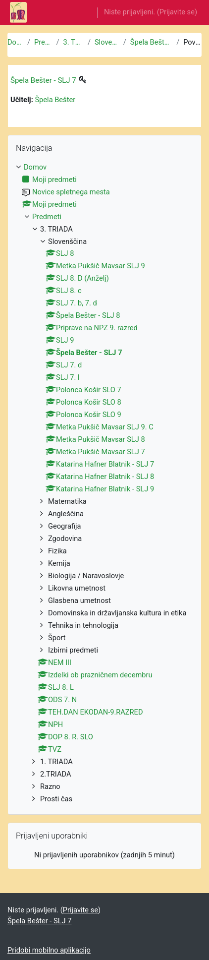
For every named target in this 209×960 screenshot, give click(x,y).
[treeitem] (104, 483)
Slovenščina (107, 42)
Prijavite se (177, 11)
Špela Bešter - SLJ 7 (151, 42)
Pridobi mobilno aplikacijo (49, 950)
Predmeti (43, 42)
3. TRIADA (73, 42)
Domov (15, 42)
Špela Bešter (55, 99)
